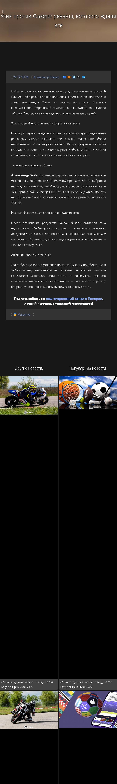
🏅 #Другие (21, 314)
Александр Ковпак (47, 77)
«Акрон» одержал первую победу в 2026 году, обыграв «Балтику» (27, 685)
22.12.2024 (21, 77)
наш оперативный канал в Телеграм (74, 298)
